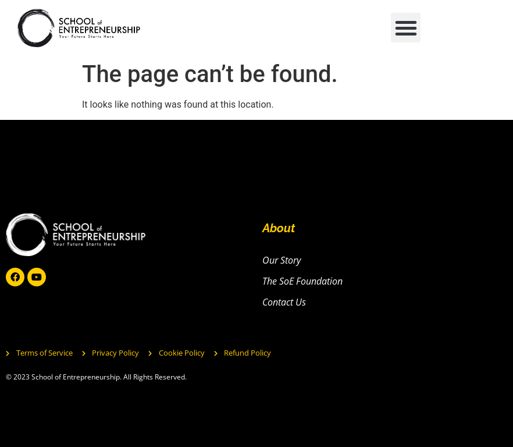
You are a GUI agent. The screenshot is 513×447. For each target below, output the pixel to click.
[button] (406, 27)
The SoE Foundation (302, 281)
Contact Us (284, 302)
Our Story (281, 260)
